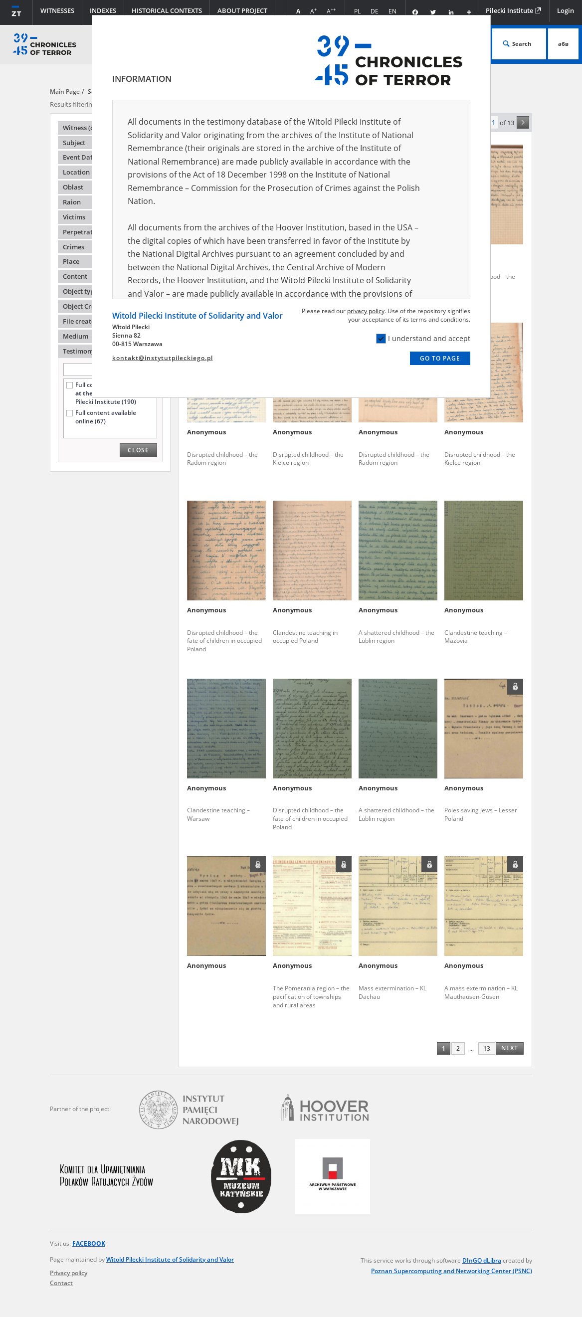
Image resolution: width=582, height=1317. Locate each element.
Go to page (440, 358)
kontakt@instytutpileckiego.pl (162, 358)
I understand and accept (423, 339)
